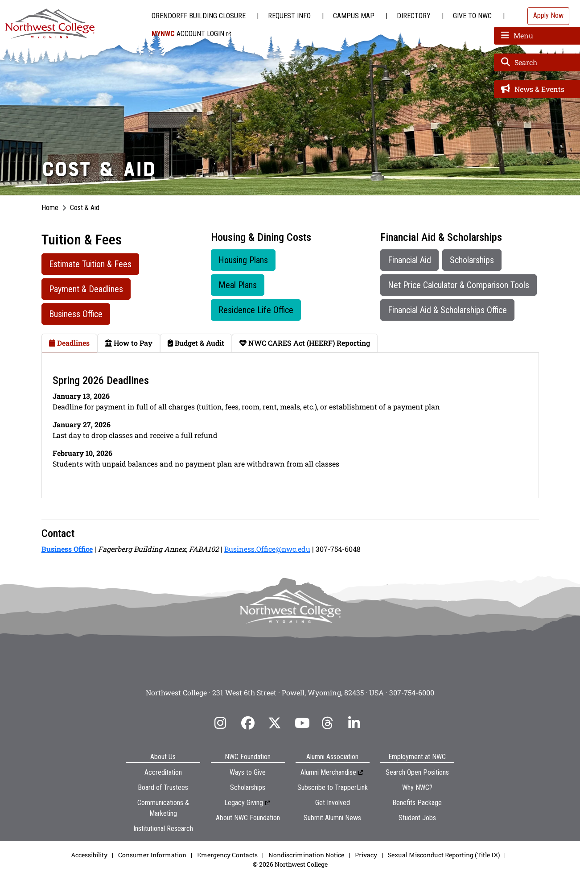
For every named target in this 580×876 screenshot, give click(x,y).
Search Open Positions (417, 772)
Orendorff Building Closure (199, 16)
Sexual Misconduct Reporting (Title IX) (444, 855)
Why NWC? (417, 787)
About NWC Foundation (248, 818)
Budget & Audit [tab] (196, 342)
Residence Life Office (255, 310)
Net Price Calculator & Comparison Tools (458, 285)
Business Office (76, 314)
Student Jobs (417, 818)
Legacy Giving (243, 802)
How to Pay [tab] (128, 342)
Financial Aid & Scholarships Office (447, 310)
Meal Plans (237, 285)
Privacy (366, 855)
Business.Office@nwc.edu (267, 549)
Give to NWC (472, 16)
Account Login (188, 33)
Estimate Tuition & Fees (90, 264)
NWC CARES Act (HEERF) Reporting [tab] (304, 342)
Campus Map (353, 16)
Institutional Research (163, 828)
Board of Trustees (163, 787)
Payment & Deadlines (86, 289)
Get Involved (332, 802)
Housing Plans (243, 260)
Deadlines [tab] (69, 342)
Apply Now (548, 15)
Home (49, 207)
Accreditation (163, 772)
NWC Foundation (248, 756)
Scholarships (472, 260)
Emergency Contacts (227, 855)
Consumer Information (152, 855)
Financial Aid (409, 260)
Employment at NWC (417, 756)
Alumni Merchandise (328, 772)
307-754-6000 (411, 692)
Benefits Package (417, 802)
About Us (163, 756)
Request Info (289, 16)
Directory (414, 16)
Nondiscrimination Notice (306, 855)
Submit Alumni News (332, 818)
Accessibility (89, 855)
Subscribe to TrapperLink (332, 787)
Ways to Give (248, 772)
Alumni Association (332, 756)
